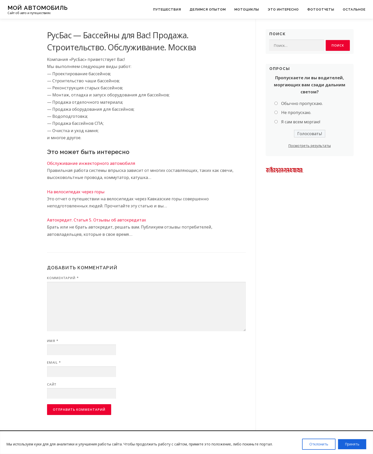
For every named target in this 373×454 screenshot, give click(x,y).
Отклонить (318, 444)
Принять (352, 444)
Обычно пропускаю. (302, 103)
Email (54, 362)
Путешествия (167, 9)
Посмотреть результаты (309, 145)
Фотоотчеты (320, 9)
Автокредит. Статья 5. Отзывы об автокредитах (96, 220)
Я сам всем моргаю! (300, 122)
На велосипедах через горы (76, 192)
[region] (186, 442)
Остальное (354, 9)
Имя (53, 340)
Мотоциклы (246, 9)
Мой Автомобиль (38, 7)
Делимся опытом (208, 9)
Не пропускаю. (296, 113)
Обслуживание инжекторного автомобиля (91, 163)
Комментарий (63, 278)
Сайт (52, 384)
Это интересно (283, 9)
